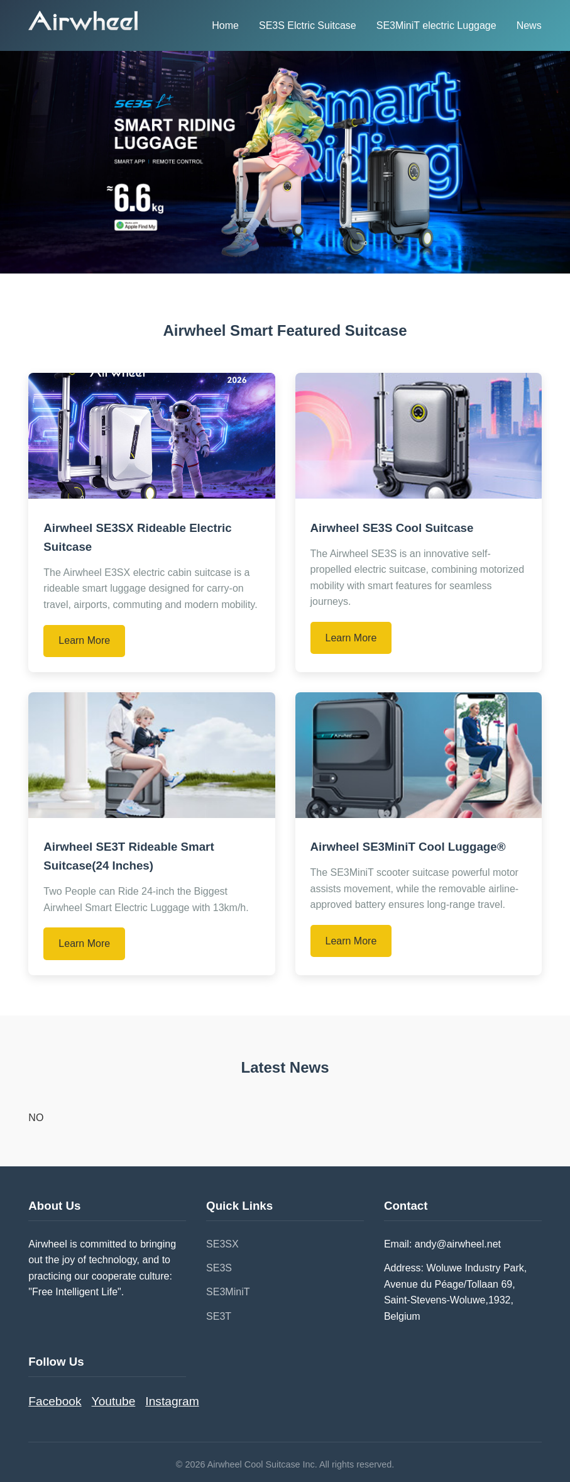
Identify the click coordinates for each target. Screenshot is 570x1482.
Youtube (114, 1401)
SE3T (218, 1316)
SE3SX (222, 1244)
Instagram (172, 1401)
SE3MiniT (227, 1291)
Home (225, 25)
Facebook (54, 1401)
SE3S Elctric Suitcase (307, 25)
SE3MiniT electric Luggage (436, 25)
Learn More (84, 640)
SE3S (219, 1268)
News (529, 25)
